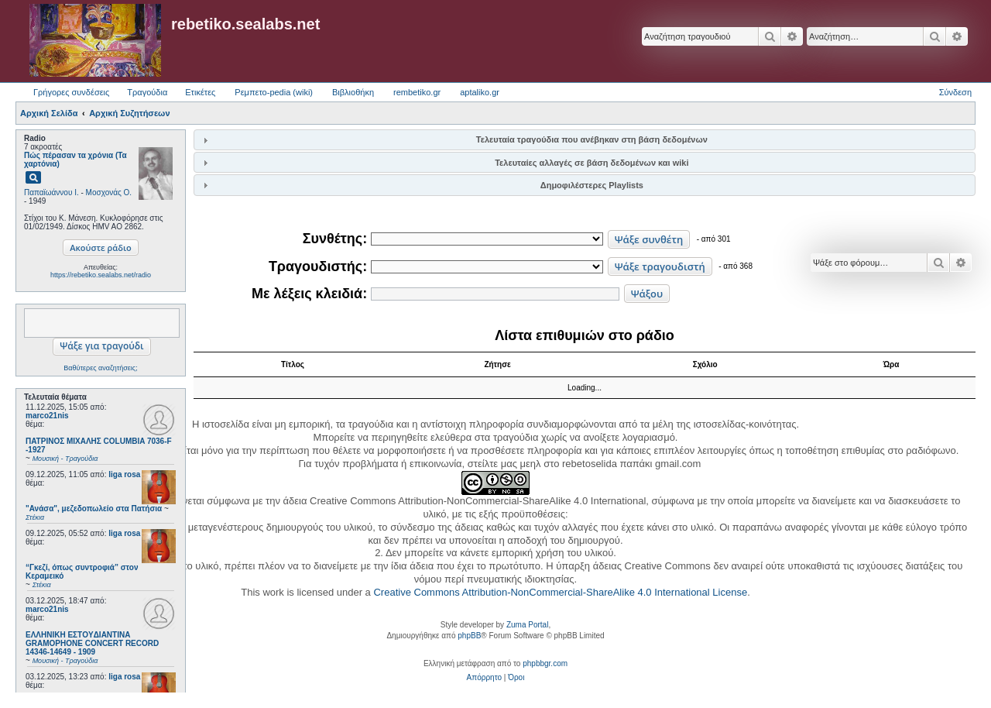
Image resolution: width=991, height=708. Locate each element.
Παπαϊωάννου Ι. (51, 192)
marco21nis (47, 415)
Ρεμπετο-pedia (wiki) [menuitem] (274, 92)
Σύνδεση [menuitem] (955, 92)
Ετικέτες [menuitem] (200, 92)
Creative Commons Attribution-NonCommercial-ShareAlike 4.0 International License (560, 592)
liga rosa (124, 474)
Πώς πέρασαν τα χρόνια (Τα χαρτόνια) (75, 159)
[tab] (585, 139)
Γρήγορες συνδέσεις (71, 92)
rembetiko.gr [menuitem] (417, 92)
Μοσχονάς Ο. (109, 192)
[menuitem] (484, 678)
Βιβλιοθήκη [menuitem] (353, 92)
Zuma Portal (527, 624)
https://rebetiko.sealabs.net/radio (100, 275)
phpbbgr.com (545, 663)
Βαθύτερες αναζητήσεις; (100, 368)
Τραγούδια (147, 92)
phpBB (469, 635)
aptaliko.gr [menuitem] (479, 92)
